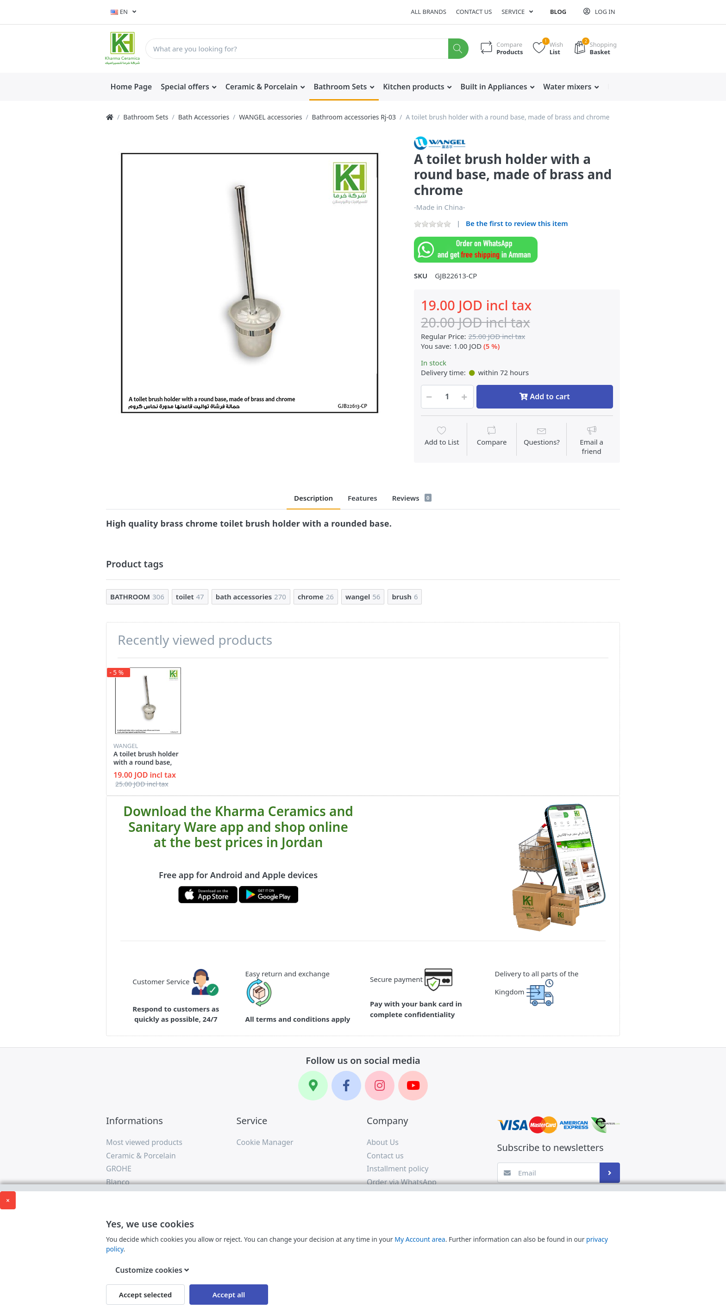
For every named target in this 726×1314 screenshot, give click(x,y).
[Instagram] (379, 1085)
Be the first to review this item (517, 223)
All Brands (428, 11)
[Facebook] (346, 1085)
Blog (558, 11)
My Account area (419, 1239)
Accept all (229, 1294)
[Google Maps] (313, 1085)
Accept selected (145, 1294)
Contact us (474, 11)
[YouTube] (413, 1085)
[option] (253, 282)
